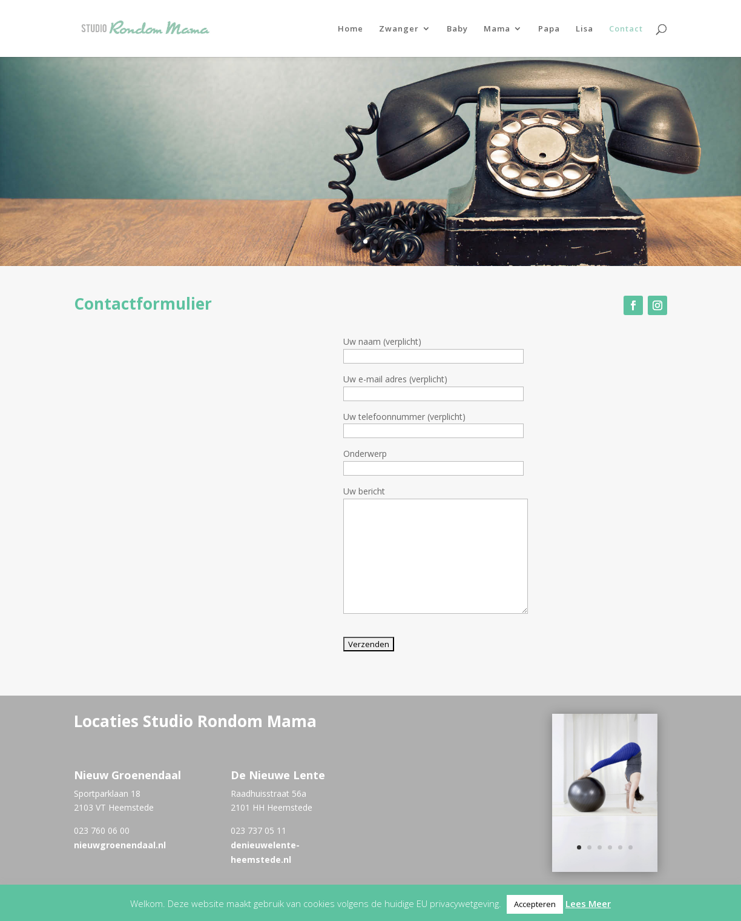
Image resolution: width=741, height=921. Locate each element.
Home (350, 29)
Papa (549, 29)
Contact (626, 29)
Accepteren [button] (535, 904)
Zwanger (399, 29)
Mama (497, 29)
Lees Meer (588, 903)
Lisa (584, 29)
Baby (457, 29)
